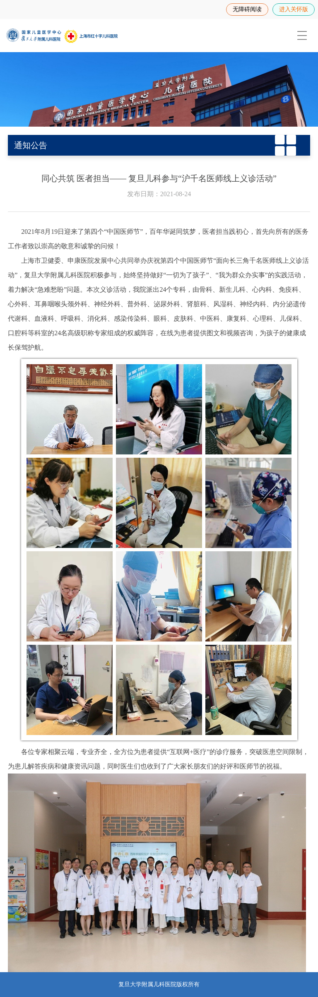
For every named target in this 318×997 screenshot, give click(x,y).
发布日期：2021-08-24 (159, 193)
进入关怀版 (293, 9)
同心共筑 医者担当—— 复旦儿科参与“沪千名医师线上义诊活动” (159, 178)
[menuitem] (301, 35)
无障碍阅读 (247, 9)
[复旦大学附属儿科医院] (62, 35)
